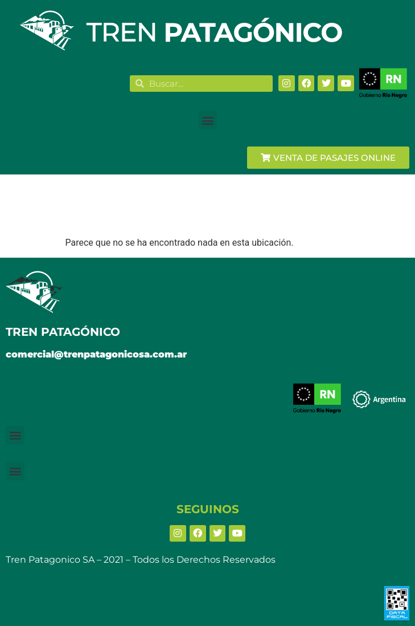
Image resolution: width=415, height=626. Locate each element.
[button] (207, 120)
